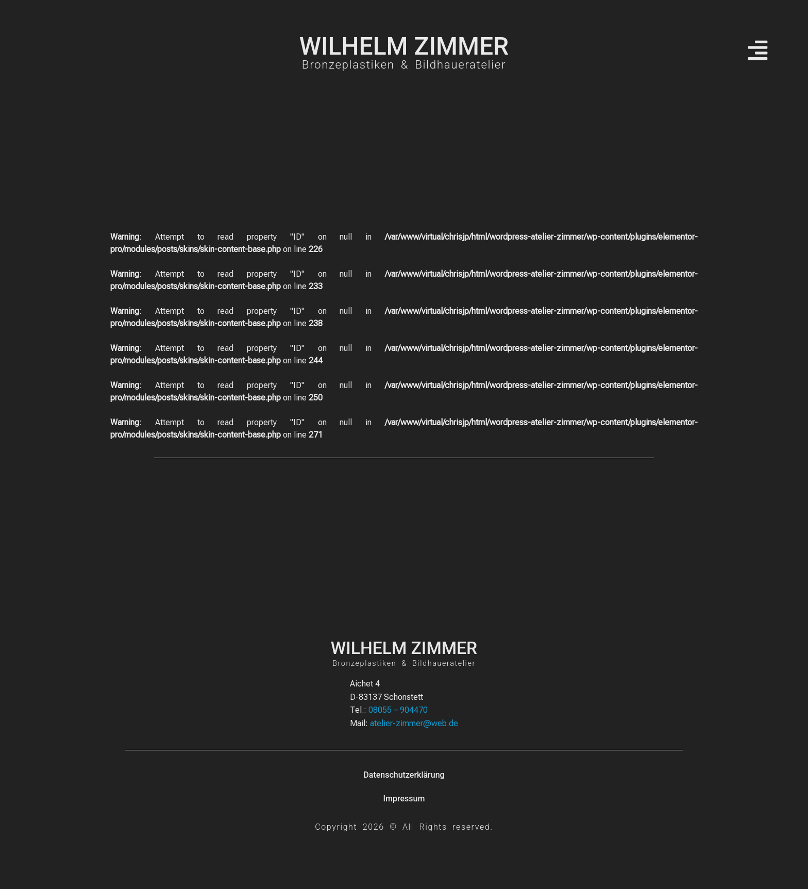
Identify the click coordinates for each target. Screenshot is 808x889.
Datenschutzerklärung (403, 775)
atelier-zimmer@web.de (414, 723)
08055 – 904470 (398, 710)
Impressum (404, 798)
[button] (758, 52)
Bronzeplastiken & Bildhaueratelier (404, 64)
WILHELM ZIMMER (404, 46)
